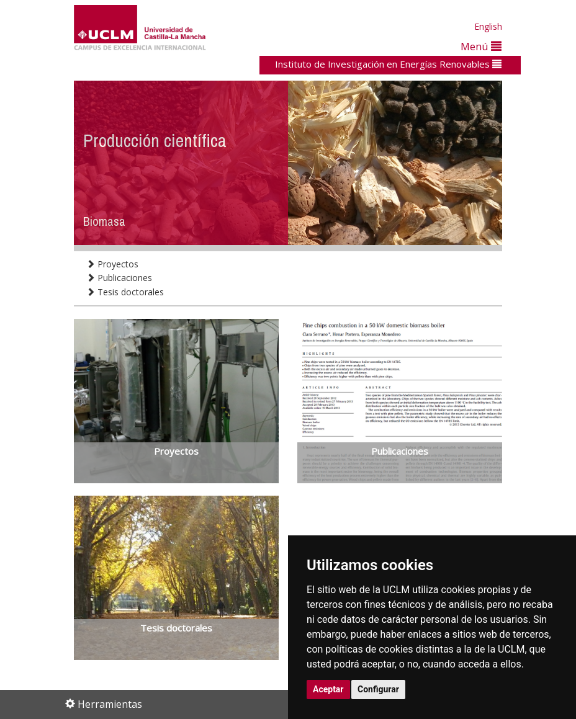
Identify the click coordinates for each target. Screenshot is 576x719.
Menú (481, 46)
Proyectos (112, 264)
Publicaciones (119, 278)
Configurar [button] (378, 689)
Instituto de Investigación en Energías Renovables (388, 64)
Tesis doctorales (125, 292)
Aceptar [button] (328, 689)
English (488, 26)
